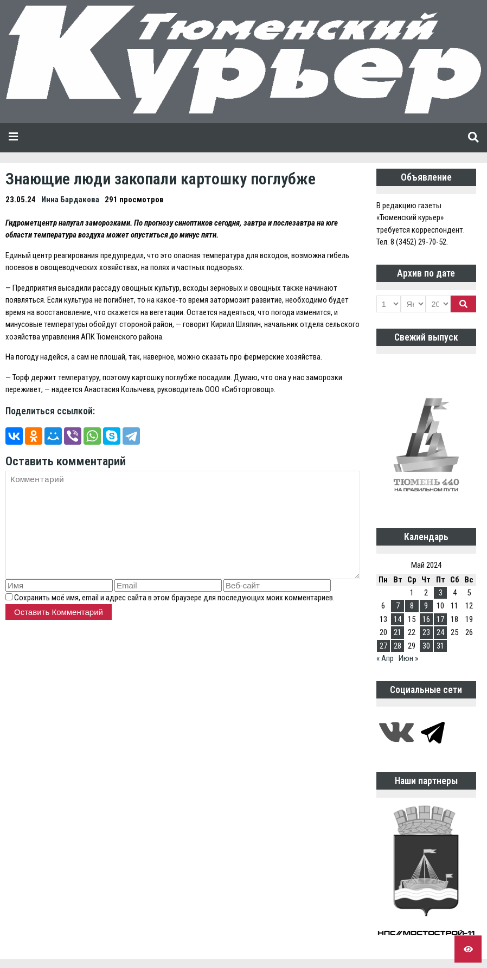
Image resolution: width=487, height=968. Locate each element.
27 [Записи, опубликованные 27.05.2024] (383, 646)
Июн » (408, 658)
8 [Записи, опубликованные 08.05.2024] (412, 606)
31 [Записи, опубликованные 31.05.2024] (440, 646)
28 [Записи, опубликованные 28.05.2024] (397, 646)
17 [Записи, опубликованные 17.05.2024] (440, 619)
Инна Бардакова (70, 199)
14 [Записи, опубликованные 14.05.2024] (397, 619)
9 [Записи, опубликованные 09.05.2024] (426, 606)
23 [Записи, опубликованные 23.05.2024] (426, 632)
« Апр (385, 658)
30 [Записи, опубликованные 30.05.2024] (426, 646)
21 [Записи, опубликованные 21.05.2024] (397, 632)
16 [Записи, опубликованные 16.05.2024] (426, 619)
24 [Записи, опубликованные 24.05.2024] (440, 632)
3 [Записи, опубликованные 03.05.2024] (441, 593)
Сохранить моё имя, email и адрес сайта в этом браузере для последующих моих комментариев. (174, 597)
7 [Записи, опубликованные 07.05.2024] (398, 606)
